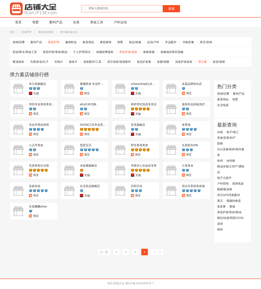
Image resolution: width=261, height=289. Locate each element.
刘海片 (58, 61)
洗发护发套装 (183, 61)
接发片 (73, 61)
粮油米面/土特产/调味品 (230, 169)
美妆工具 (96, 22)
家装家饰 (105, 42)
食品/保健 (135, 42)
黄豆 (220, 200)
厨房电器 (238, 183)
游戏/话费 (19, 42)
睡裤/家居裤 (224, 189)
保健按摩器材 (104, 52)
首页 (18, 22)
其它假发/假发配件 (119, 61)
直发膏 (221, 206)
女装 (76, 22)
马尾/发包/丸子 (39, 61)
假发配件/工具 (92, 61)
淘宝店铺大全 (115, 283)
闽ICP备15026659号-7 (139, 283)
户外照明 (223, 183)
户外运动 (120, 22)
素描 (232, 206)
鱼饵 (220, 160)
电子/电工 (233, 132)
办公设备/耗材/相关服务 (230, 152)
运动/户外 (153, 42)
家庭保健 (149, 52)
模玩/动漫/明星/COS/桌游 (230, 220)
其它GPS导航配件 (228, 195)
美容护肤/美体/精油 (55, 52)
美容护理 (26, 32)
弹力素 (202, 61)
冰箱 (220, 132)
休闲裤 (231, 160)
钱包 (220, 229)
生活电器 (223, 105)
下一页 (157, 252)
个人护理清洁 (81, 52)
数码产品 (55, 22)
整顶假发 (18, 61)
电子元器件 (224, 177)
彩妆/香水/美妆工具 (25, 52)
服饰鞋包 (71, 42)
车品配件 (171, 42)
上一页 (104, 252)
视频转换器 (234, 200)
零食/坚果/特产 (226, 137)
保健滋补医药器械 (171, 52)
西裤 (220, 143)
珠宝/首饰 (206, 42)
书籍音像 (188, 42)
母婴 (35, 22)
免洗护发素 (144, 61)
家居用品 (88, 42)
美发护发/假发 (45, 32)
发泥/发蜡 (219, 61)
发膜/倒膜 (163, 61)
